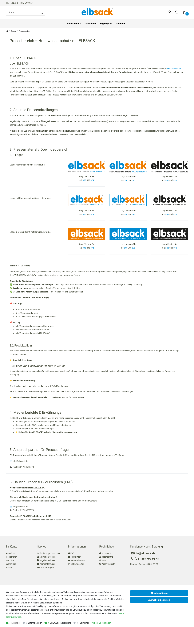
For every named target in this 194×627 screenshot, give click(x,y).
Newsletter (76, 557)
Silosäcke (90, 23)
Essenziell (15, 623)
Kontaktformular (47, 564)
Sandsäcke (74, 23)
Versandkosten (78, 560)
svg (92, 180)
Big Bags (106, 23)
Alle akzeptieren (159, 593)
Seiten (13, 31)
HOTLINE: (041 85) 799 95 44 (20, 3)
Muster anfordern (47, 557)
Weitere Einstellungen (101, 623)
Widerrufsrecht (108, 564)
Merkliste (10, 560)
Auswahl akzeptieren (159, 600)
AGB (104, 560)
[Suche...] (25, 13)
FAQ (72, 553)
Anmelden (10, 553)
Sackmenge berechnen (50, 553)
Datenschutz (107, 557)
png (84, 180)
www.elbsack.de (173, 68)
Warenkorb (11, 564)
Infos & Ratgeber (47, 567)
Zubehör (121, 23)
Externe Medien (35, 623)
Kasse (9, 567)
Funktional (84, 623)
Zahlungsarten (77, 564)
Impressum (107, 553)
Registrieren (11, 557)
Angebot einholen (47, 560)
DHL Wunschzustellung (60, 623)
